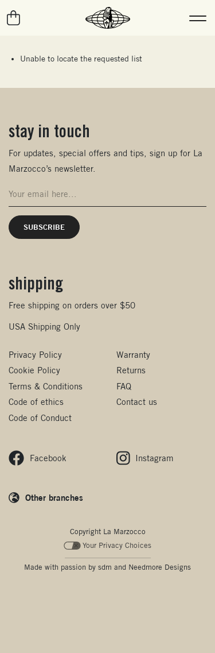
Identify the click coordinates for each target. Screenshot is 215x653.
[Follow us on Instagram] (145, 458)
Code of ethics (36, 402)
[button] (197, 17)
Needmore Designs (159, 567)
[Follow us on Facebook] (38, 458)
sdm (105, 567)
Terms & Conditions (46, 386)
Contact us (136, 402)
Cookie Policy (34, 370)
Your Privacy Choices (107, 545)
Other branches (54, 497)
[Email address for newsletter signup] (107, 194)
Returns (131, 370)
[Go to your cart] (14, 17)
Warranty (133, 355)
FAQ (123, 386)
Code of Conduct (40, 418)
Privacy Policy (35, 355)
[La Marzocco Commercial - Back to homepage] (107, 18)
